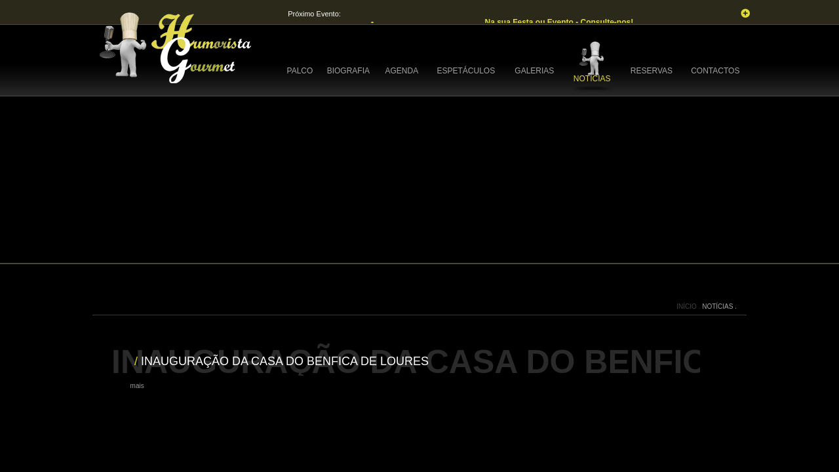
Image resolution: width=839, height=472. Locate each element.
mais (137, 385)
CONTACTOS (715, 70)
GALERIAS (534, 70)
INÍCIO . (689, 306)
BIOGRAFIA (348, 70)
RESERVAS (652, 70)
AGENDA (402, 70)
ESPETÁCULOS (466, 70)
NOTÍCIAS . (719, 306)
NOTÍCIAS (592, 78)
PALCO (300, 70)
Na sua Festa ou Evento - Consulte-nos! (559, 22)
